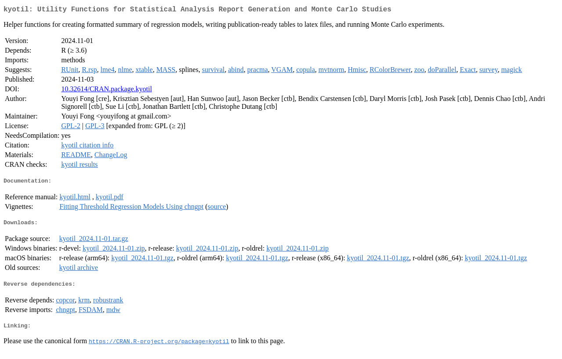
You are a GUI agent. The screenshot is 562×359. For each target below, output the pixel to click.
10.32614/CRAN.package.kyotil (106, 90)
